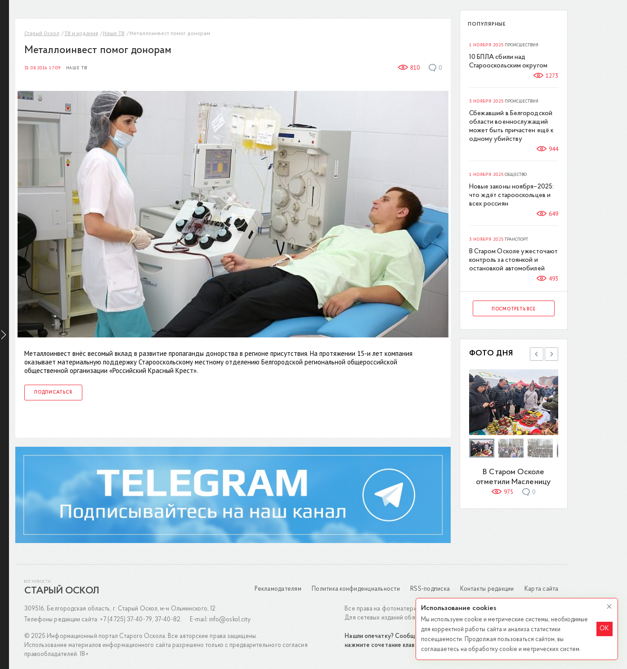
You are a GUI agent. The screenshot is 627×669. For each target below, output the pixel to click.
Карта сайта (542, 588)
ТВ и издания (82, 32)
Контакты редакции (488, 588)
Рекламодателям (278, 588)
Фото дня (492, 353)
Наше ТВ (114, 32)
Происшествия (522, 44)
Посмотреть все (514, 308)
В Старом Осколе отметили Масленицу (514, 476)
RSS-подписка (430, 588)
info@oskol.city (230, 619)
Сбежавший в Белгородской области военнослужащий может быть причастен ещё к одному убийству (512, 126)
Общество (517, 174)
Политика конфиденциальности (356, 588)
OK (604, 628)
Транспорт (517, 239)
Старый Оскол (42, 32)
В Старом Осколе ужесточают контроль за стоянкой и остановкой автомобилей (514, 260)
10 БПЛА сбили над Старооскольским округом (509, 61)
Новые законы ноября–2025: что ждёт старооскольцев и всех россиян (512, 195)
